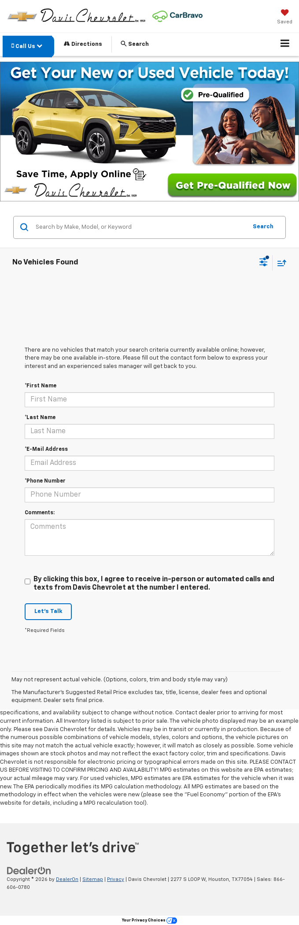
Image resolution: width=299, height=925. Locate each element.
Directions (83, 44)
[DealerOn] (29, 870)
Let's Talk (48, 611)
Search (263, 227)
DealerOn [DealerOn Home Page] (67, 879)
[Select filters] (263, 263)
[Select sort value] (280, 263)
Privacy (115, 879)
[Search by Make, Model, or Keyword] (140, 227)
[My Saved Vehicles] (284, 18)
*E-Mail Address (46, 449)
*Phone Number (45, 481)
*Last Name (40, 417)
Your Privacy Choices (149, 920)
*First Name (40, 386)
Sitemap (92, 879)
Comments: (40, 513)
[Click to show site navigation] (285, 44)
